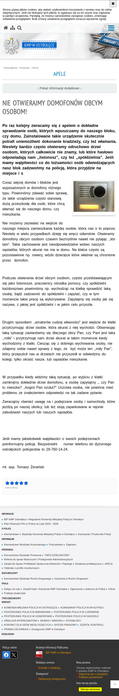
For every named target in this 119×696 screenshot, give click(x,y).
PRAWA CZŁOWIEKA (16, 629)
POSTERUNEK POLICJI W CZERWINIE (76, 612)
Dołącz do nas (12, 589)
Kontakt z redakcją (49, 667)
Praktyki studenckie (15, 593)
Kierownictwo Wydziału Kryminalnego (25, 544)
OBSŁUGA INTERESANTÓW (20, 620)
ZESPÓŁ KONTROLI (91, 624)
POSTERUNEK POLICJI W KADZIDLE (77, 616)
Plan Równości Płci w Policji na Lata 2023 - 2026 (31, 523)
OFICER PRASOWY (65, 624)
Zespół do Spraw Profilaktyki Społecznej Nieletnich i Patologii (38, 563)
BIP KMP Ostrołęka (14, 519)
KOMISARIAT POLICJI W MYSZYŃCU (82, 607)
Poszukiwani (56, 544)
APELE (35, 68)
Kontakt (6, 602)
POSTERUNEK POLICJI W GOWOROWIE (28, 616)
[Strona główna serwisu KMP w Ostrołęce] (6, 27)
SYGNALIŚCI (73, 620)
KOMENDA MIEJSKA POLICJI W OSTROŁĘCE (30, 607)
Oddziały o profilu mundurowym (21, 568)
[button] (111, 28)
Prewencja (24, 68)
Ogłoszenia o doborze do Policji (87, 589)
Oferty (111, 589)
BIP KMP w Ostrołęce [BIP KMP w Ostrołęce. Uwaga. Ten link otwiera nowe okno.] (58, 652)
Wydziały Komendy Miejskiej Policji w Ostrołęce (48, 534)
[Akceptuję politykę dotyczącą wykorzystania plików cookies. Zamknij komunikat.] (113, 3)
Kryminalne (8, 539)
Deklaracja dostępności (52, 679)
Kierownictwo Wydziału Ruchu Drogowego (27, 578)
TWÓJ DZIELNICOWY (57, 555)
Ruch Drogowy (10, 573)
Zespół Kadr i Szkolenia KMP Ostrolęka (45, 589)
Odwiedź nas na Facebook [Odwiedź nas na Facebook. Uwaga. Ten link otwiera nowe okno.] (6, 654)
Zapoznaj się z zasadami (93, 674)
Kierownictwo (11, 534)
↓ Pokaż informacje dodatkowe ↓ (59, 88)
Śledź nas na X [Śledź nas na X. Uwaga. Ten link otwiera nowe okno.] (13, 654)
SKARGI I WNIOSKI (51, 620)
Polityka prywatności (91, 677)
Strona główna (10, 68)
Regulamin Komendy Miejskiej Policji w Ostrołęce (56, 519)
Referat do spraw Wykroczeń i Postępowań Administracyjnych (38, 559)
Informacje (8, 513)
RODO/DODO (8, 634)
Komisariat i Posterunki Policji (94, 534)
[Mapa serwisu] (12, 27)
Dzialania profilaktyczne (88, 563)
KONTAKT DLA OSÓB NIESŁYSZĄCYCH (27, 624)
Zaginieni (71, 544)
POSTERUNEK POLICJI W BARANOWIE (27, 612)
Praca (5, 583)
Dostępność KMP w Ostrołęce (48, 629)
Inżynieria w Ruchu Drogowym (71, 578)
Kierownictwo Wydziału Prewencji (22, 555)
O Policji (6, 528)
